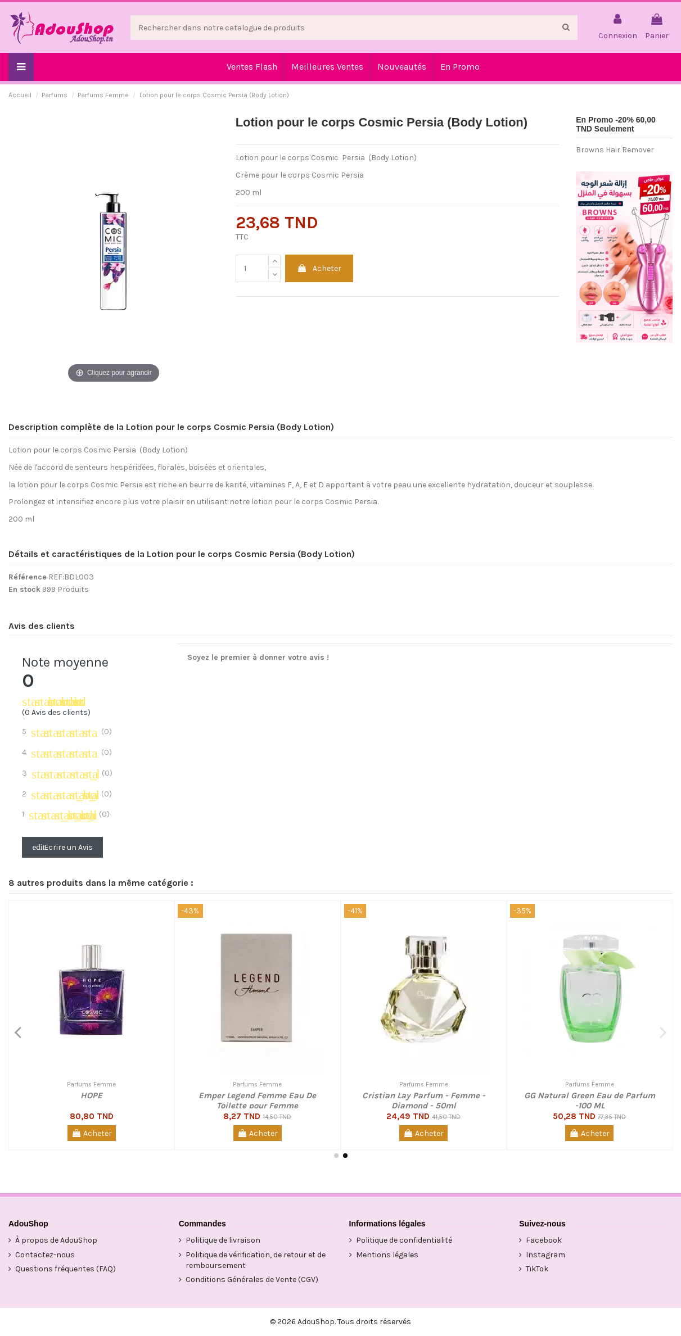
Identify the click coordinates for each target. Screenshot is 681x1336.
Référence (27, 577)
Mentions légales (387, 1255)
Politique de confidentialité (404, 1240)
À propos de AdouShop (56, 1240)
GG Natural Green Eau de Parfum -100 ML (589, 1100)
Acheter (319, 268)
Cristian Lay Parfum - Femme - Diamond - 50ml (423, 1100)
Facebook (544, 1240)
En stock (24, 589)
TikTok (537, 1269)
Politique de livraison (223, 1240)
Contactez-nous (45, 1255)
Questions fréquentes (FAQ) (65, 1269)
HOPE (91, 1095)
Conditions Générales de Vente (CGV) (252, 1279)
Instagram (545, 1255)
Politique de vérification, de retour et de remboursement (256, 1260)
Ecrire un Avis (63, 847)
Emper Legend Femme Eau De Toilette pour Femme (257, 1100)
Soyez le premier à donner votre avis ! (258, 657)
